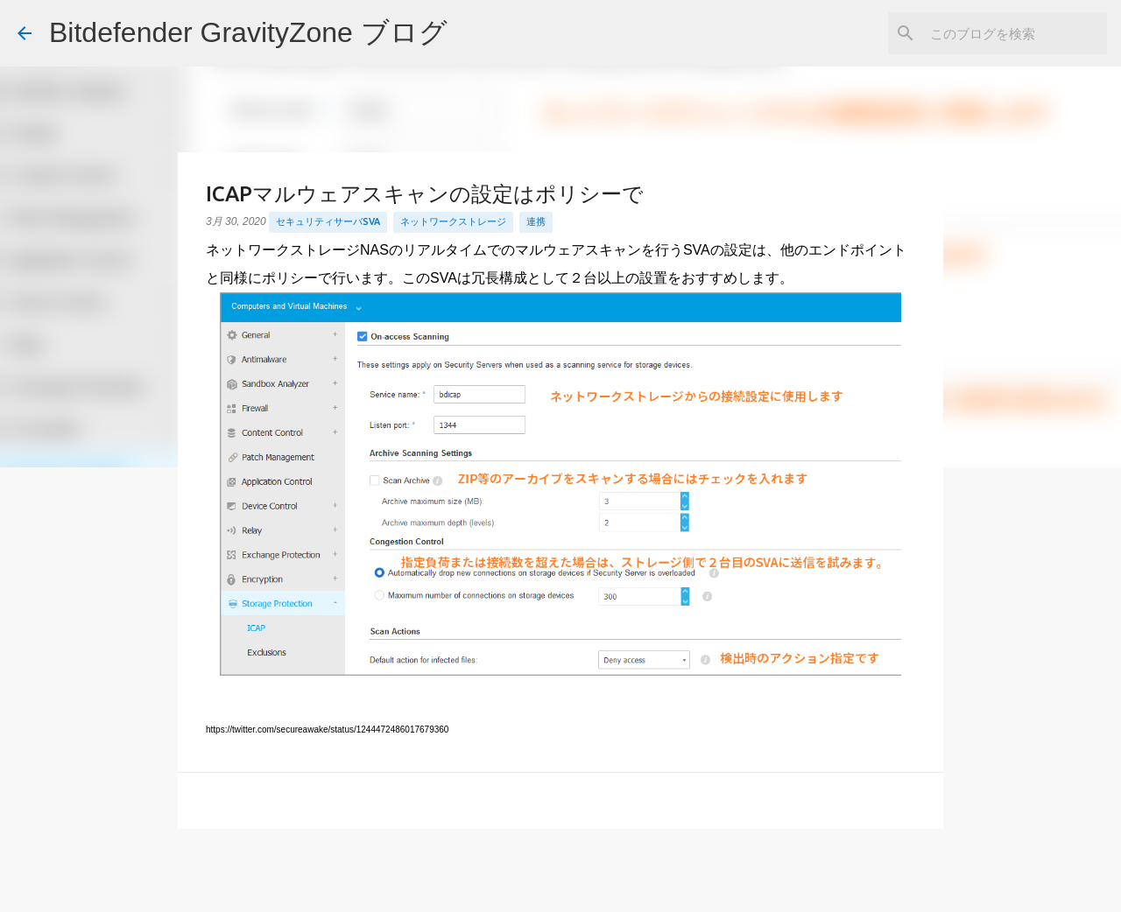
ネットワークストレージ (453, 221)
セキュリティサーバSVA (328, 221)
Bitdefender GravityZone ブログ (248, 32)
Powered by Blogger (561, 887)
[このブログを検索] (1015, 33)
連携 (536, 221)
